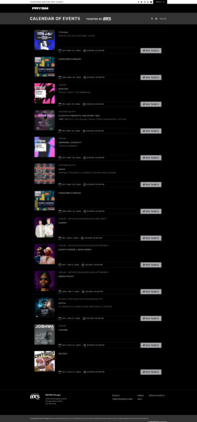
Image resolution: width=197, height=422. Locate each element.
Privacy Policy (88, 418)
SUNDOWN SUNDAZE (74, 58)
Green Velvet (70, 276)
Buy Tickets (57, 2)
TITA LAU (65, 32)
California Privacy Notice (103, 418)
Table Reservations (122, 399)
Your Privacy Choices (140, 418)
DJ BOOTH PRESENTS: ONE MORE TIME (87, 115)
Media (141, 395)
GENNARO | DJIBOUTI (75, 142)
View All (163, 19)
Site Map (62, 418)
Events (116, 395)
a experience (157, 420)
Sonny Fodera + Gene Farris (82, 249)
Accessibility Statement (123, 418)
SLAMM (64, 222)
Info (140, 399)
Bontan (65, 88)
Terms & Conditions (73, 418)
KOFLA (64, 302)
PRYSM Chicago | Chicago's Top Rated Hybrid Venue (40, 8)
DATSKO (65, 353)
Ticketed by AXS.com (98, 19)
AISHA (63, 169)
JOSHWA (65, 329)
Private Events (157, 395)
